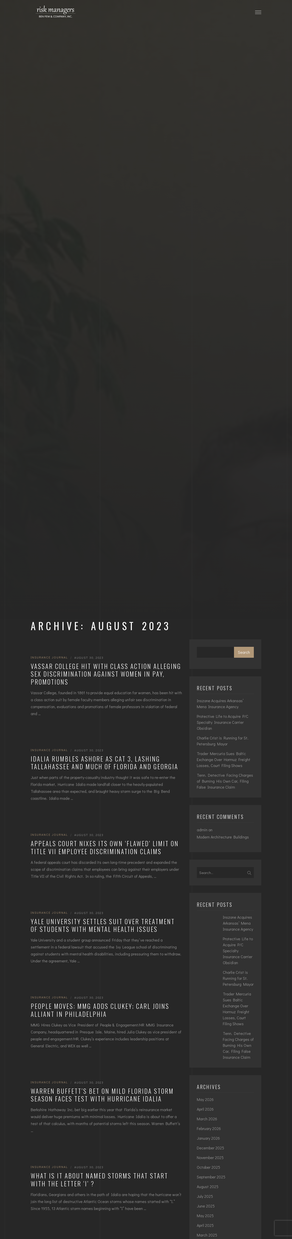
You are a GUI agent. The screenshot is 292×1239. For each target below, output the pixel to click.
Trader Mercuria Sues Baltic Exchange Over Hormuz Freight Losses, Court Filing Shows (223, 759)
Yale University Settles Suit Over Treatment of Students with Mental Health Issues (103, 925)
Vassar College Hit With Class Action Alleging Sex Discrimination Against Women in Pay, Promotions (106, 674)
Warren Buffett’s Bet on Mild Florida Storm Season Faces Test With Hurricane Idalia (102, 1095)
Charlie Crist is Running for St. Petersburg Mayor (222, 740)
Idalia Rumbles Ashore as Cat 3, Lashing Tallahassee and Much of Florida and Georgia (104, 762)
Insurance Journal (49, 657)
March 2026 (207, 1118)
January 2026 (208, 1138)
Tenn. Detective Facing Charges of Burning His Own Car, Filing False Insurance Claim (225, 781)
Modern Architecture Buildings (223, 836)
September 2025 (211, 1176)
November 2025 (210, 1157)
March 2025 (207, 1235)
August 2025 (207, 1186)
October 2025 (208, 1167)
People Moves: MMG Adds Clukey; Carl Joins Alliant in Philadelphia (100, 1010)
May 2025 (205, 1215)
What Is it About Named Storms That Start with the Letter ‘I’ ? (99, 1179)
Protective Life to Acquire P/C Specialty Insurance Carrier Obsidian (222, 722)
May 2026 (205, 1099)
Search (244, 652)
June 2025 (206, 1205)
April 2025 (205, 1225)
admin (202, 829)
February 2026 (209, 1128)
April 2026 (205, 1109)
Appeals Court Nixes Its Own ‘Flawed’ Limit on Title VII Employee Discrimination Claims (105, 847)
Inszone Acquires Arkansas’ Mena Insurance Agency (220, 703)
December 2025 (210, 1147)
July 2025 (205, 1196)
